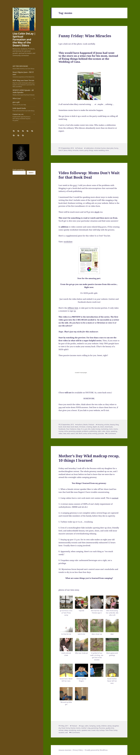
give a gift (24, 103)
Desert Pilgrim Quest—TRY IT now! (24, 74)
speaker (84, 730)
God (60, 150)
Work (80, 433)
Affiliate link (72, 308)
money (61, 431)
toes (89, 730)
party (86, 150)
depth (95, 427)
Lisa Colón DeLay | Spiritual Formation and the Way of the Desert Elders (24, 39)
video (60, 433)
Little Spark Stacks (24, 109)
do (98, 427)
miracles (75, 150)
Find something (18, 170)
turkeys (102, 730)
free (67, 429)
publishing (93, 431)
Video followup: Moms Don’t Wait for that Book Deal (89, 175)
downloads (109, 427)
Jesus (66, 150)
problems (85, 431)
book (60, 427)
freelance (73, 429)
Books (85, 425)
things (91, 150)
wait (68, 433)
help (78, 429)
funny (116, 148)
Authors (80, 425)
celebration (90, 148)
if (62, 150)
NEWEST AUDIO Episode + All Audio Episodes (24, 92)
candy (98, 726)
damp (110, 726)
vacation (61, 732)
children (104, 726)
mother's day (85, 728)
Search (31, 173)
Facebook (62, 429)
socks (79, 730)
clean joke (109, 148)
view (64, 433)
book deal (66, 427)
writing (94, 433)
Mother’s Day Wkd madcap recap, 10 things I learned (89, 458)
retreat (61, 730)
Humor (73, 728)
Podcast (80, 148)
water (96, 150)
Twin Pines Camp (111, 730)
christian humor (100, 148)
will (77, 433)
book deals (74, 427)
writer (90, 433)
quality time (110, 728)
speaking (114, 431)
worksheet (68, 241)
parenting (72, 431)
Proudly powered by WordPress (96, 750)
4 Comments (75, 732)
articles (106, 425)
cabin (86, 726)
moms (81, 150)
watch (73, 433)
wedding (102, 150)
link (89, 429)
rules (103, 431)
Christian (82, 427)
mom (111, 429)
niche (66, 431)
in (83, 429)
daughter (115, 726)
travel (93, 730)
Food (63, 728)
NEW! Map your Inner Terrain (24, 83)
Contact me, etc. (22, 117)
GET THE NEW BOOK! (24, 67)
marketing (104, 429)
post (75, 185)
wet (66, 732)
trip (97, 730)
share (108, 431)
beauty (112, 425)
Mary (70, 150)
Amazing (100, 425)
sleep (66, 730)
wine (107, 150)
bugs (82, 726)
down (102, 427)
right (99, 431)
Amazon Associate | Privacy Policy (71, 750)
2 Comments (111, 433)
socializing (72, 730)
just (86, 429)
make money (95, 429)
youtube (101, 433)
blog (117, 425)
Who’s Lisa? (17, 98)
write (85, 433)
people (78, 431)
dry (60, 728)
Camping (92, 726)
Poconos (102, 728)
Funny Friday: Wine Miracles (85, 35)
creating (89, 427)
